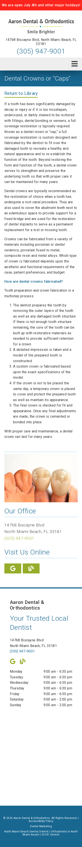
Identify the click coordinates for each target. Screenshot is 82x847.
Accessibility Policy (41, 821)
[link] (41, 26)
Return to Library (21, 93)
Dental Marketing (41, 826)
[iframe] (41, 753)
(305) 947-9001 (41, 51)
